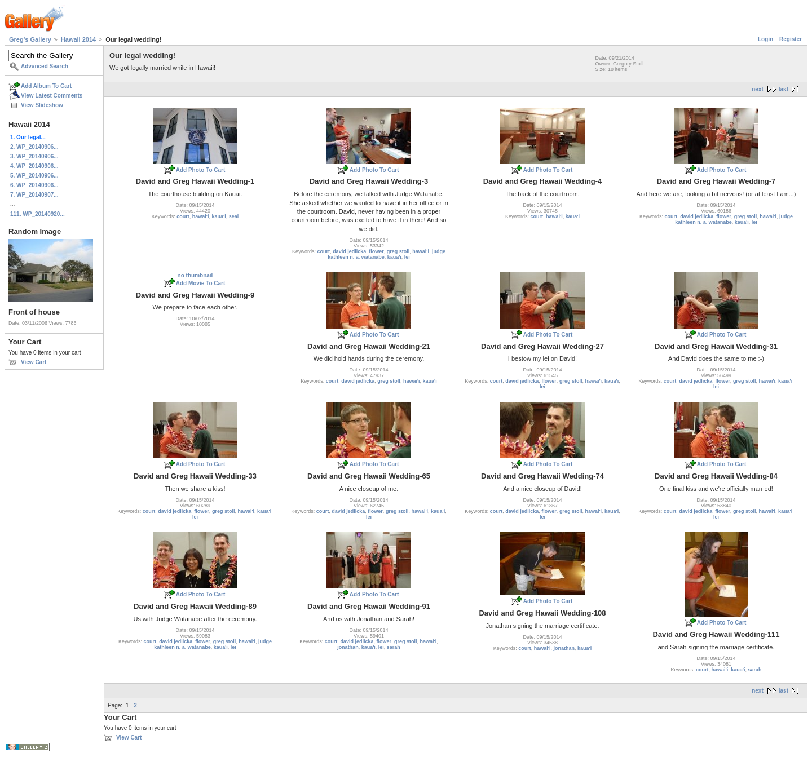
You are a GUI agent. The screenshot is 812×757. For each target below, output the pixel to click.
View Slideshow (42, 105)
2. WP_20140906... (34, 147)
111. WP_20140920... (37, 214)
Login (765, 39)
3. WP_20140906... (34, 156)
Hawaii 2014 (78, 39)
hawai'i (200, 216)
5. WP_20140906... (34, 175)
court (182, 216)
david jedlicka (349, 251)
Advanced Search (44, 66)
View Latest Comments (51, 95)
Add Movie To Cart (201, 283)
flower (376, 251)
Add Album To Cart (46, 86)
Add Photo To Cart (201, 170)
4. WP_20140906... (34, 166)
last (783, 89)
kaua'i (219, 216)
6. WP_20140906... (34, 185)
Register (790, 39)
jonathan (348, 647)
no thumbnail (195, 275)
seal (234, 216)
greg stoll (398, 251)
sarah (393, 647)
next (758, 89)
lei (407, 257)
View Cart (33, 362)
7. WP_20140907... (34, 195)
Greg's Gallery (30, 39)
